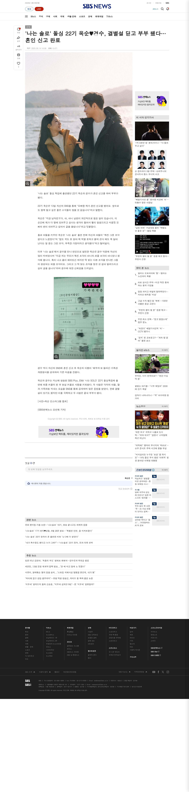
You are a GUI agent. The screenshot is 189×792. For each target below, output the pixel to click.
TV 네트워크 (29, 644)
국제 (62, 16)
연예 (90, 16)
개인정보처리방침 (69, 660)
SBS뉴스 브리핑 (73, 640)
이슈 (26, 647)
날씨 (131, 619)
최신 (26, 619)
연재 (89, 615)
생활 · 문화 (29, 635)
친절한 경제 (92, 626)
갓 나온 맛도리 (114, 640)
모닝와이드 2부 (51, 629)
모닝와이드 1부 (51, 626)
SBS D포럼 (156, 642)
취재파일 (99, 16)
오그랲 (137, 490)
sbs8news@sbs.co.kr (101, 669)
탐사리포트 (92, 638)
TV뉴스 (109, 16)
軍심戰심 (70, 619)
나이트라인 (50, 638)
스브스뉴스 (113, 635)
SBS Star (155, 639)
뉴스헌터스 (50, 623)
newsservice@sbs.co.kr (99, 672)
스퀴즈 (153, 629)
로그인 (149, 3)
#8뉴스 (155, 9)
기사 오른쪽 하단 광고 (151, 552)
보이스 (69, 637)
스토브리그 (113, 629)
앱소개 (132, 632)
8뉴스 (33, 16)
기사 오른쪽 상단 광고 (151, 68)
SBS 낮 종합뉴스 (73, 643)
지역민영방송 (140, 660)
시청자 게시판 (135, 638)
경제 (48, 16)
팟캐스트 (154, 623)
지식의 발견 (139, 476)
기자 (131, 629)
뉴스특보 (49, 644)
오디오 (69, 629)
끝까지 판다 (92, 643)
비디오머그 (113, 615)
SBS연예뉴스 (156, 635)
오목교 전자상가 (115, 643)
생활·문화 (71, 16)
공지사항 (133, 645)
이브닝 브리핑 (72, 623)
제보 (131, 623)
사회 (55, 16)
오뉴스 (48, 635)
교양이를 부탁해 (115, 626)
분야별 (27, 615)
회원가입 (158, 3)
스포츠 (82, 16)
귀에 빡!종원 (113, 623)
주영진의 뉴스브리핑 (53, 632)
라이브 (132, 626)
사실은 (90, 619)
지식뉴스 (154, 619)
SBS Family (124, 660)
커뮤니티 (154, 626)
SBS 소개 (30, 660)
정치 (41, 16)
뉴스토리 (49, 641)
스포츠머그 (113, 619)
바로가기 (133, 615)
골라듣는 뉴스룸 (73, 634)
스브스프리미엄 (156, 615)
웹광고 (57, 660)
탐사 (89, 646)
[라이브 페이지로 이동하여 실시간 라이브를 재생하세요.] (39, 9)
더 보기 (164, 349)
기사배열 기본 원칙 (123, 675)
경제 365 (91, 629)
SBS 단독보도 (93, 623)
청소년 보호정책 (137, 675)
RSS (131, 635)
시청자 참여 (45, 660)
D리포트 (91, 632)
